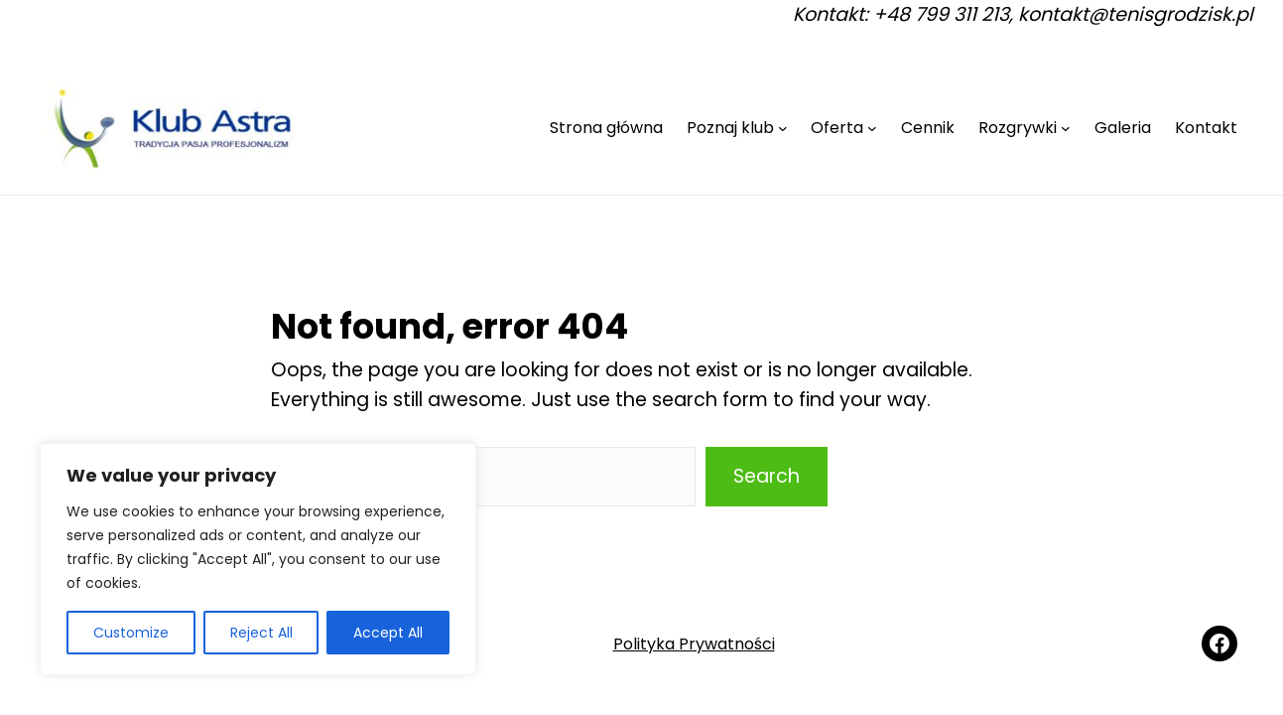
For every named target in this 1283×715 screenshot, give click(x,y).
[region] (258, 559)
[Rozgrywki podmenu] (1066, 128)
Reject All (261, 633)
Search (766, 476)
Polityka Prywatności (694, 644)
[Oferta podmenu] (872, 128)
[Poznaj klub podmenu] (783, 128)
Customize (131, 633)
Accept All (388, 633)
